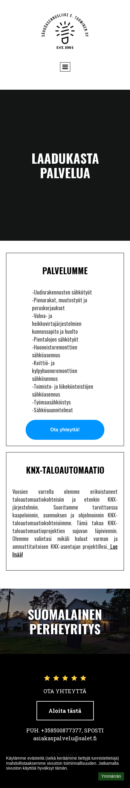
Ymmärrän (111, 776)
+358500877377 (61, 730)
